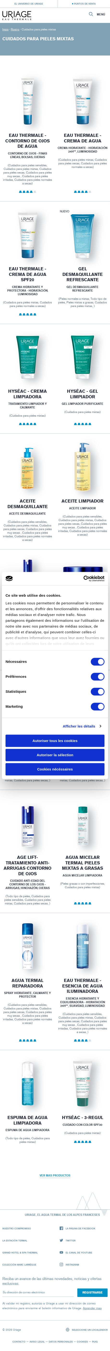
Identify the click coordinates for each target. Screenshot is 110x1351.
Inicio (5, 29)
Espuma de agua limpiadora (27, 1127)
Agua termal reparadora (27, 990)
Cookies (82, 1341)
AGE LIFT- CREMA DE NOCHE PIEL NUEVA (82, 626)
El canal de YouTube (76, 1252)
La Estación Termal (14, 1240)
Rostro (15, 29)
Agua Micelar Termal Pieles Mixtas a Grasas (82, 870)
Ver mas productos (55, 1175)
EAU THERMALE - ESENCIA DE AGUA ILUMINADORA (82, 993)
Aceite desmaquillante (27, 510)
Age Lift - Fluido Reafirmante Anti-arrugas (27, 629)
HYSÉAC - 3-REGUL (82, 1124)
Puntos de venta (85, 3)
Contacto (18, 1341)
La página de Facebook (77, 1228)
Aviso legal (37, 1341)
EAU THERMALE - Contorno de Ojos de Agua (27, 141)
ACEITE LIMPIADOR (82, 508)
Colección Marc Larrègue (19, 1264)
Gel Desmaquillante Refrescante (82, 281)
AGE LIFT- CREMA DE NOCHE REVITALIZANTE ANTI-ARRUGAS (27, 753)
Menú (101, 14)
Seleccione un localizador (87, 1329)
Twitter (67, 1240)
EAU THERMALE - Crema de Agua (82, 138)
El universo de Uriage (28, 3)
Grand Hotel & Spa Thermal (20, 1252)
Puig (95, 1341)
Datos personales (61, 1341)
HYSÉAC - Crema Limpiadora (27, 401)
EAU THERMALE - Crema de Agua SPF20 (27, 281)
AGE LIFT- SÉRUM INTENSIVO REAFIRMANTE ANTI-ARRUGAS (82, 753)
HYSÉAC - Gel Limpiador (82, 401)
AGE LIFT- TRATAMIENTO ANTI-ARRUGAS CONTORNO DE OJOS (27, 872)
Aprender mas (92, 1308)
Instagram (69, 1264)
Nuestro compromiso (16, 1228)
